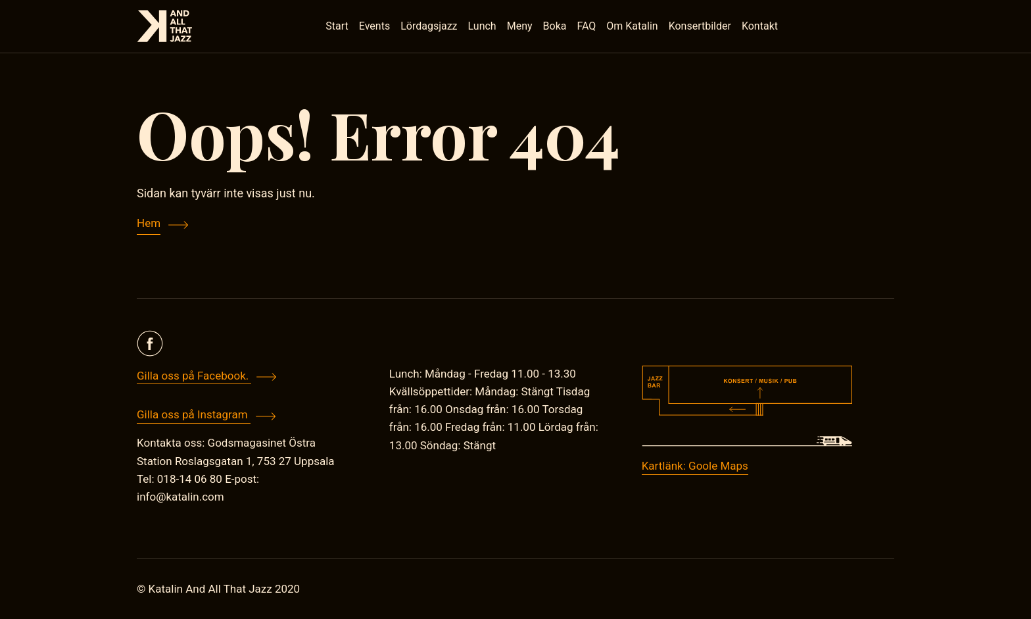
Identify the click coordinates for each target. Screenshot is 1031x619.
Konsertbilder (700, 26)
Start (336, 26)
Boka (555, 26)
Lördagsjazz (428, 26)
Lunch (482, 26)
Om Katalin (632, 26)
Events (374, 26)
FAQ (586, 26)
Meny (520, 26)
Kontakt (760, 26)
